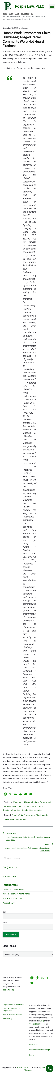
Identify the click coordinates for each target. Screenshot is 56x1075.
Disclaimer (33, 1045)
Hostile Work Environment (19, 806)
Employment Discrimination (26, 802)
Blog (42, 1021)
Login (31, 1055)
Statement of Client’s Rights (40, 1050)
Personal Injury (9, 903)
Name (5, 912)
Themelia (27, 1070)
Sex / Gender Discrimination (29, 810)
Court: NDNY (17, 815)
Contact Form (34, 1024)
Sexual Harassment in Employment (16, 894)
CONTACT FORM (9, 877)
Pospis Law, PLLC (24, 1067)
